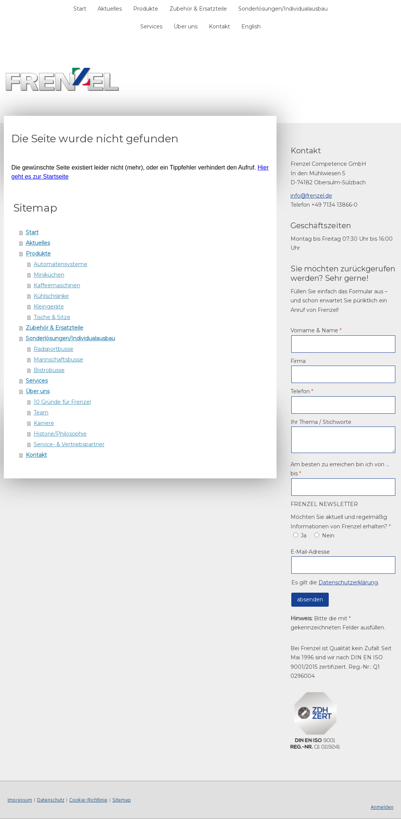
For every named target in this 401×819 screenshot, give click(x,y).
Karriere (44, 423)
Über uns (185, 26)
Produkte (145, 8)
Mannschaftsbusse (58, 359)
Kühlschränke (51, 296)
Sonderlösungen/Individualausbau (283, 8)
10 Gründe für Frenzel (62, 402)
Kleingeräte (49, 306)
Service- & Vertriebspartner (69, 444)
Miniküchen (49, 274)
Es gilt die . (335, 582)
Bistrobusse (49, 370)
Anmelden (382, 807)
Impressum (20, 800)
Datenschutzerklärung (348, 582)
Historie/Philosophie (60, 433)
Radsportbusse (53, 349)
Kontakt (219, 26)
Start (79, 8)
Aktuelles (110, 8)
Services (151, 26)
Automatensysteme (60, 264)
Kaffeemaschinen (57, 285)
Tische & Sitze (52, 317)
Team (41, 412)
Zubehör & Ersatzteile (198, 8)
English (251, 26)
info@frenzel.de (311, 195)
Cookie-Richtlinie (88, 800)
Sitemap (121, 800)
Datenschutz (50, 800)
